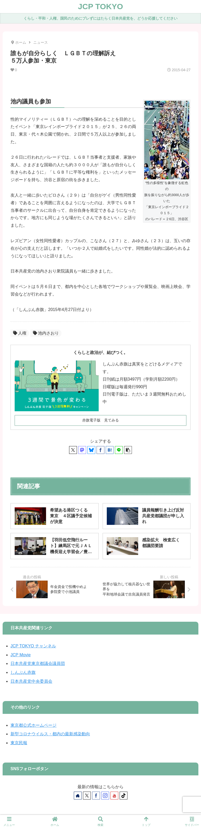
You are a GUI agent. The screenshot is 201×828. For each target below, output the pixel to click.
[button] (128, 450)
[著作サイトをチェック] (78, 795)
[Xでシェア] (73, 450)
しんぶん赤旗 (23, 672)
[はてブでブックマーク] (110, 450)
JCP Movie (20, 655)
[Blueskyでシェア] (91, 450)
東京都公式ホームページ (33, 725)
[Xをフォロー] (87, 795)
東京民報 (18, 743)
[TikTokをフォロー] (123, 795)
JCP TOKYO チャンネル (33, 646)
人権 (19, 333)
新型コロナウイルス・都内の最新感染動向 (50, 734)
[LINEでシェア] (119, 450)
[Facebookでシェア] (100, 450)
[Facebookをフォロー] (96, 795)
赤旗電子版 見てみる (100, 420)
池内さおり (46, 333)
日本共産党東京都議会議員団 (37, 663)
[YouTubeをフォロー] (114, 795)
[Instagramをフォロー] (105, 795)
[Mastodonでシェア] (82, 450)
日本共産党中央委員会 (31, 681)
